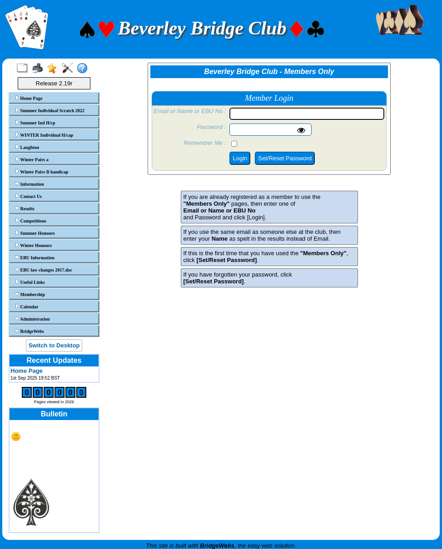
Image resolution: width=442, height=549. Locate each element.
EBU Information (35, 257)
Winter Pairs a (32, 159)
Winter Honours (33, 245)
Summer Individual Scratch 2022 (49, 110)
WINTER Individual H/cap (44, 135)
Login (240, 158)
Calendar (27, 306)
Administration (32, 318)
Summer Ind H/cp (35, 122)
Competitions (30, 220)
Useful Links (30, 282)
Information (29, 184)
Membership (30, 294)
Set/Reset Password (285, 158)
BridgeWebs (29, 331)
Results (25, 208)
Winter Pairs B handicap (41, 171)
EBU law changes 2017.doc (43, 269)
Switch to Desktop (54, 345)
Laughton (27, 147)
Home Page (28, 98)
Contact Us (28, 196)
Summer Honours (35, 233)
